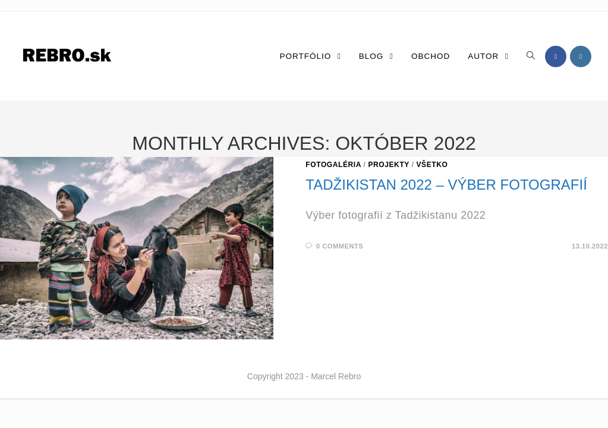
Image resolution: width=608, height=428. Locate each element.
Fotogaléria (333, 164)
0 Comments (339, 246)
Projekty (388, 164)
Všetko (432, 164)
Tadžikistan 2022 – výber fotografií (446, 185)
